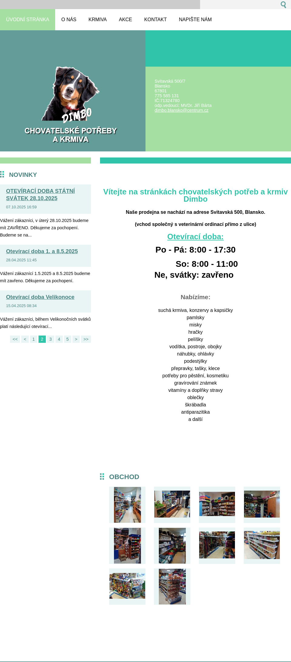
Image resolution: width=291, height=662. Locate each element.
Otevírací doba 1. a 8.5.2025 (42, 251)
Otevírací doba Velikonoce (40, 297)
